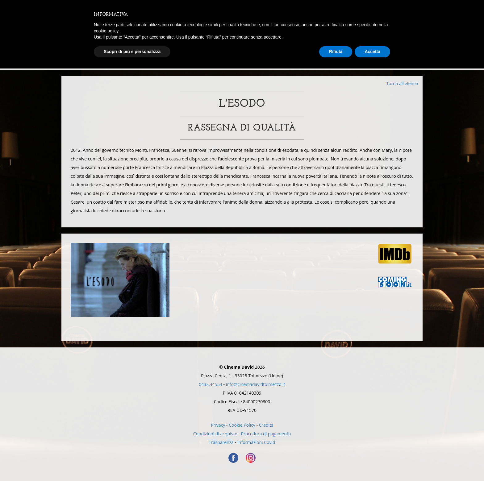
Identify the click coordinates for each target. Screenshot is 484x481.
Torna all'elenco (402, 83)
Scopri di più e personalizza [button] (132, 51)
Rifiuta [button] (336, 51)
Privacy (218, 425)
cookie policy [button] (106, 30)
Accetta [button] (372, 51)
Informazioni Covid (256, 442)
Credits (266, 425)
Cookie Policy (242, 425)
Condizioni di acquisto (215, 434)
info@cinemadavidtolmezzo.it (255, 384)
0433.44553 (210, 384)
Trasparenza (221, 442)
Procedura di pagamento (266, 434)
